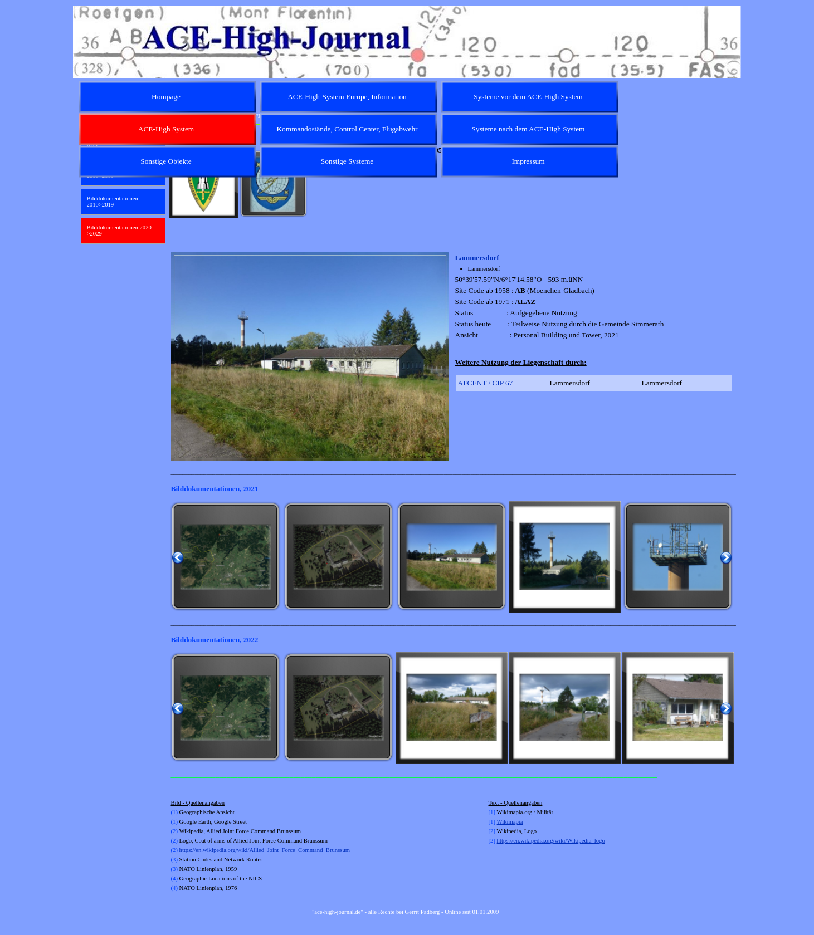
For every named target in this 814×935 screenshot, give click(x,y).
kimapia (513, 822)
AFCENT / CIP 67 (485, 383)
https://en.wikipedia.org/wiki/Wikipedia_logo (551, 841)
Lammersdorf (477, 257)
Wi (500, 822)
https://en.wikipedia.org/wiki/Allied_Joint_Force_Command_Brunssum (264, 850)
